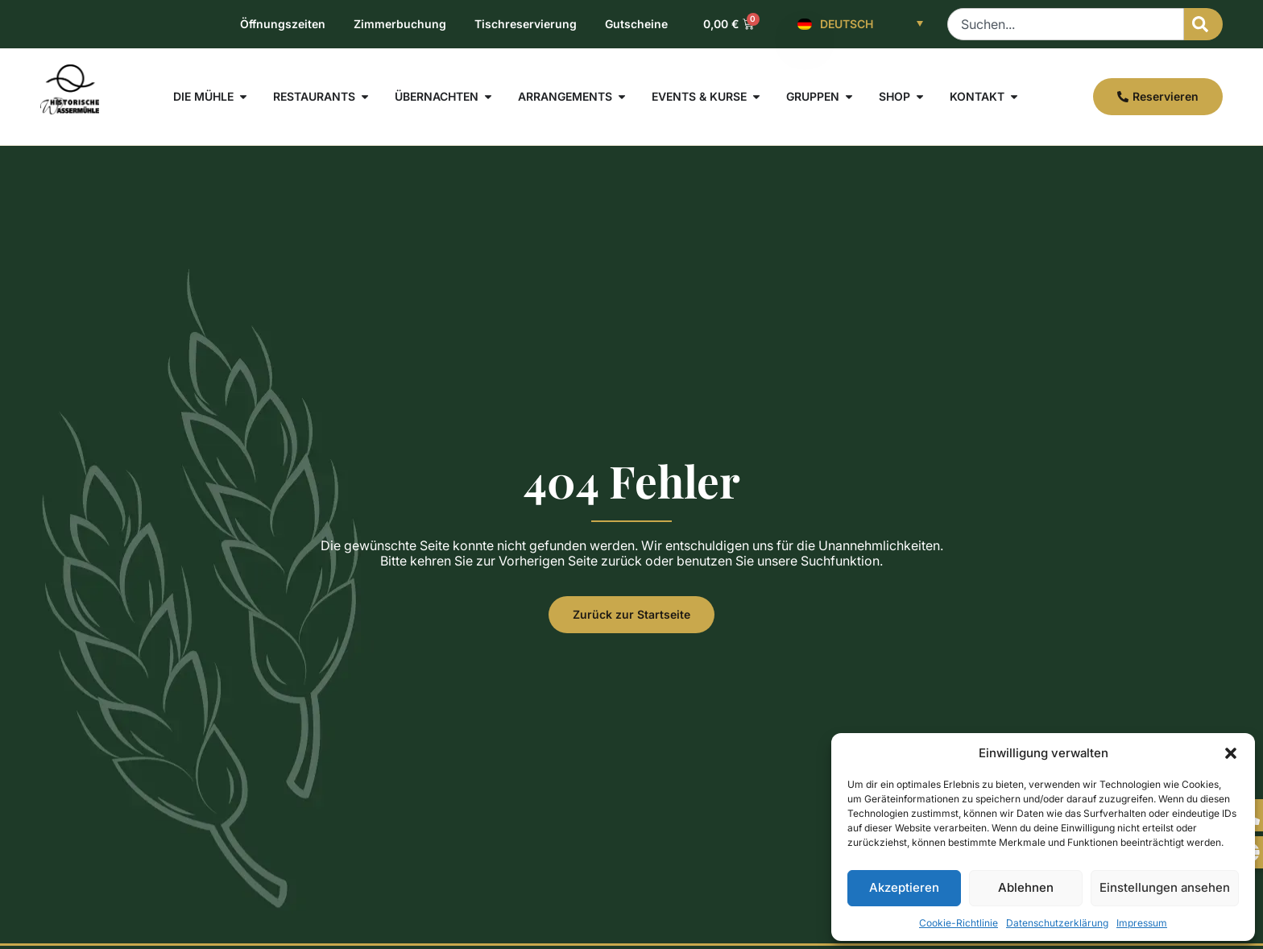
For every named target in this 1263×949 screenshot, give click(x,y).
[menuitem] (860, 24)
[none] (860, 24)
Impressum (1141, 923)
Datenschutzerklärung (1057, 923)
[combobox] (1065, 24)
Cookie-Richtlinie (958, 923)
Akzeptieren (904, 887)
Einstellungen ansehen (1164, 887)
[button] (1231, 753)
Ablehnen (1026, 887)
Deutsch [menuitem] (846, 24)
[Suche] (1203, 24)
